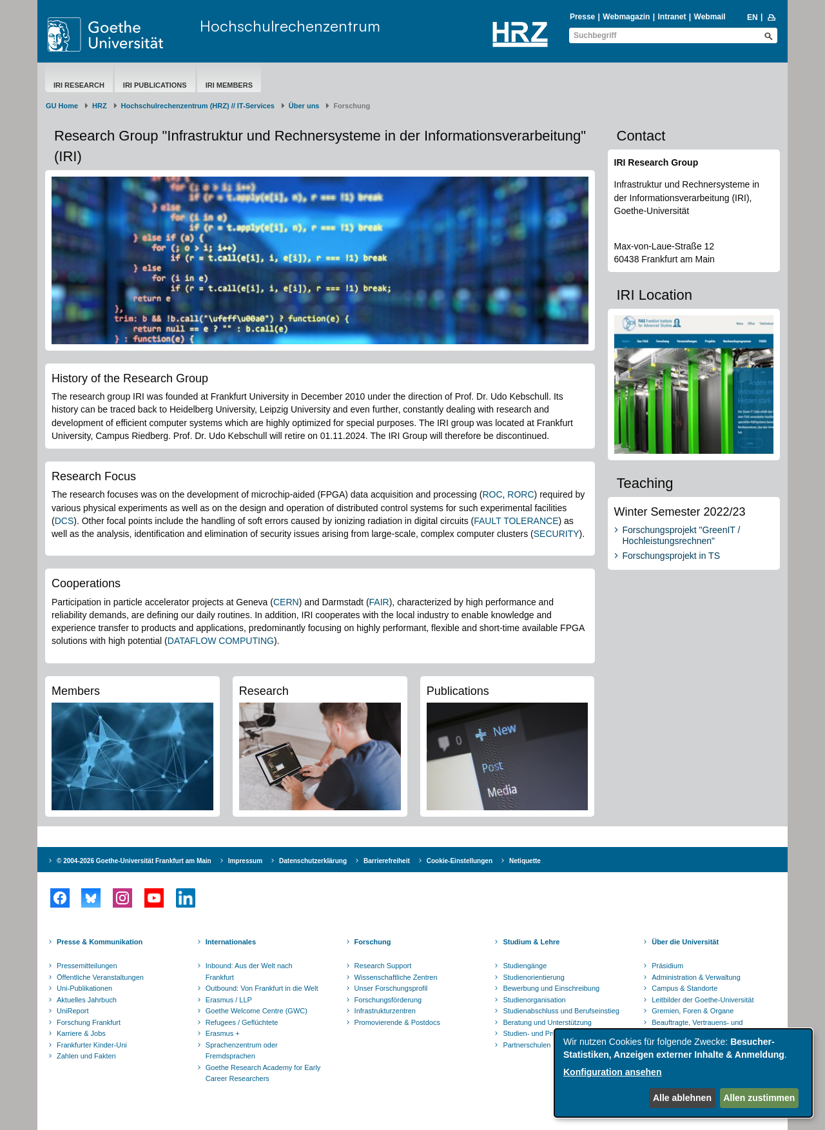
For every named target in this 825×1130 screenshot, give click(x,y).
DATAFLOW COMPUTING (221, 641)
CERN (286, 602)
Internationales (231, 942)
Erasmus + (223, 1033)
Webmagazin (626, 16)
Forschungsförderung (388, 1000)
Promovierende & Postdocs (397, 1022)
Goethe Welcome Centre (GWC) (256, 1011)
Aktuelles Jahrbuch (87, 1000)
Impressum (245, 860)
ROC (492, 494)
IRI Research (78, 85)
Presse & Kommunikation (99, 942)
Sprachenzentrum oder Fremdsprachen (242, 1050)
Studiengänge (525, 965)
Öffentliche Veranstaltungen (100, 977)
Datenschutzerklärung (313, 860)
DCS (64, 521)
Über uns (304, 106)
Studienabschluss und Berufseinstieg (561, 1011)
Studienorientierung (533, 977)
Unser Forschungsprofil (391, 988)
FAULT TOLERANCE (516, 521)
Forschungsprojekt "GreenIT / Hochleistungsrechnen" (682, 536)
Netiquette (525, 860)
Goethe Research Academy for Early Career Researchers (263, 1073)
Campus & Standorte (684, 988)
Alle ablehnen (682, 1098)
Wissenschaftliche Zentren (396, 977)
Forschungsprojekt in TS (671, 555)
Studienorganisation (534, 1000)
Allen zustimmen (759, 1098)
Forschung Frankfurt (89, 1022)
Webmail (710, 16)
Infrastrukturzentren (385, 1011)
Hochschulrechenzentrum (290, 25)
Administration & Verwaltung (696, 977)
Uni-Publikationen (84, 988)
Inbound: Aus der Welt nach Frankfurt (249, 971)
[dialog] (683, 1073)
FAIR (379, 602)
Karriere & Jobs (81, 1033)
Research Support (383, 965)
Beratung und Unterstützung (547, 1022)
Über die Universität (685, 942)
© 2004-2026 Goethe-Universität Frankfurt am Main (134, 860)
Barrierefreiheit (387, 860)
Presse (582, 16)
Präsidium (667, 965)
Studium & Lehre (531, 942)
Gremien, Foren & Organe (692, 1011)
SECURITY (556, 534)
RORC (520, 494)
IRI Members (229, 85)
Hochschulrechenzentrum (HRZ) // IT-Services (198, 106)
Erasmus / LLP (229, 1000)
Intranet (671, 16)
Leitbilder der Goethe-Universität (702, 1000)
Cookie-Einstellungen (459, 860)
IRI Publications (155, 85)
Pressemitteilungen (87, 965)
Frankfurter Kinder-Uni (92, 1045)
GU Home (62, 106)
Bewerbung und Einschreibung (551, 988)
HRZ (99, 106)
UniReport (73, 1011)
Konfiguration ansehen (612, 1072)
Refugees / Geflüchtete (242, 1022)
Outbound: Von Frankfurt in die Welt (262, 988)
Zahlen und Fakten (86, 1056)
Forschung (372, 942)
